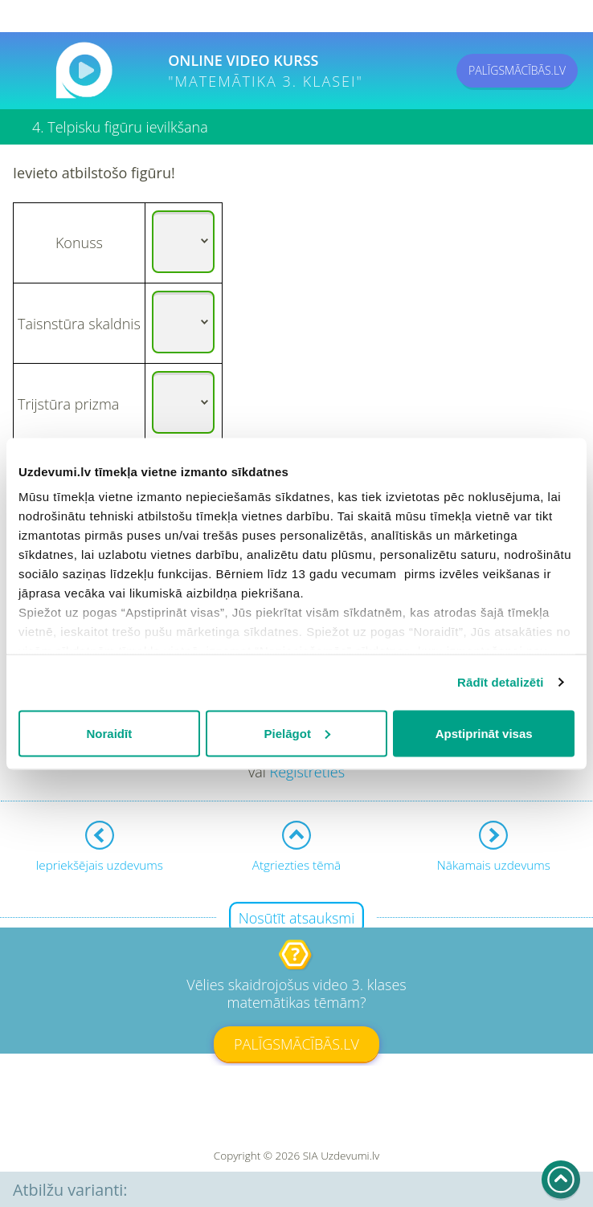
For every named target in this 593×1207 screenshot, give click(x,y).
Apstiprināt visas (484, 733)
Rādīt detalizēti (500, 682)
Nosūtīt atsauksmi (297, 918)
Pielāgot (297, 733)
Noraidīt (109, 733)
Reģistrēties (307, 771)
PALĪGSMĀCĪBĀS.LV (517, 70)
